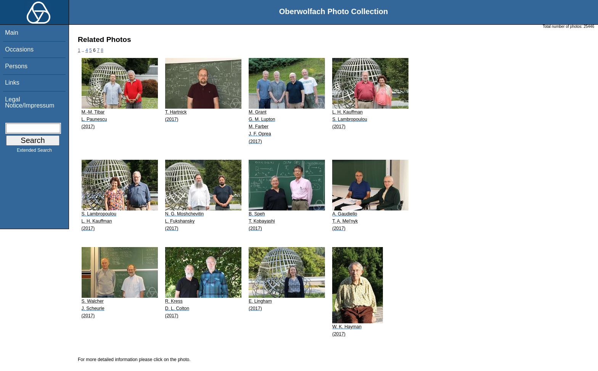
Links (12, 82)
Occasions (19, 49)
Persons (16, 66)
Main (11, 32)
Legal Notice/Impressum (29, 102)
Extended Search (34, 151)
